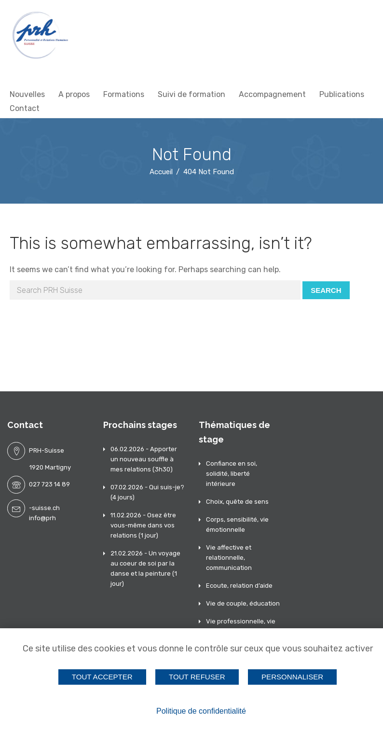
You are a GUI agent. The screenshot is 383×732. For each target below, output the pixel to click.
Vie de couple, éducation (243, 603)
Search (326, 290)
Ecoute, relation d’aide (239, 585)
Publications (341, 94)
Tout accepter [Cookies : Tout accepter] (102, 677)
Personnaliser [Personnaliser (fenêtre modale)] (292, 677)
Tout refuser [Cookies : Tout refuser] (197, 677)
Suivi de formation (191, 94)
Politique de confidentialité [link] (201, 711)
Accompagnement (272, 94)
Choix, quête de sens (237, 501)
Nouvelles (27, 94)
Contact (25, 108)
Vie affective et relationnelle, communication (229, 557)
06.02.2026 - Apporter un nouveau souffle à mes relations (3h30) (143, 459)
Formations (123, 94)
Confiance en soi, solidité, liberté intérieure (231, 473)
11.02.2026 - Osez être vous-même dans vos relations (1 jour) (143, 525)
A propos (74, 94)
